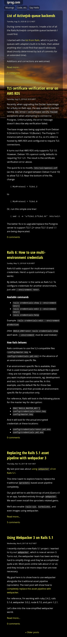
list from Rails (32, 40)
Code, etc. (22, 7)
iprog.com (13, 2)
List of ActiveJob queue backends (31, 15)
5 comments (13, 519)
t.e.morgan (32, 636)
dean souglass (53, 636)
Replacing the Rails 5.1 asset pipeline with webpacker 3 (28, 454)
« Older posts (32, 629)
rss (60, 636)
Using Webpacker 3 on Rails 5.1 (30, 534)
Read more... (13, 67)
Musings (9, 7)
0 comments (13, 72)
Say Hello (34, 7)
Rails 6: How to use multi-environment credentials (26, 255)
